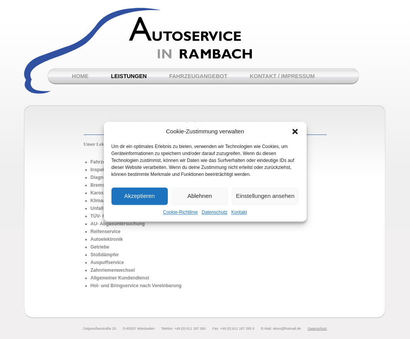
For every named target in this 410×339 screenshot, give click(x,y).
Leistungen (129, 76)
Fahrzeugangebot (198, 76)
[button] (295, 136)
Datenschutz (215, 216)
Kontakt (239, 216)
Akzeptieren (139, 200)
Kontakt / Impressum (282, 76)
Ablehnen (199, 200)
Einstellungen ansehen (265, 200)
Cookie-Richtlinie (180, 216)
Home (80, 76)
